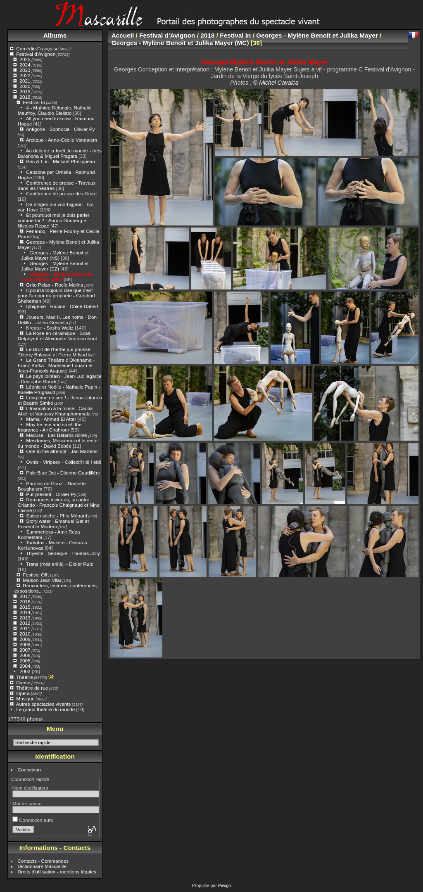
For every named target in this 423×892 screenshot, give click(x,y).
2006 (24, 655)
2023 (24, 70)
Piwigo (224, 885)
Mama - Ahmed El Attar (51, 419)
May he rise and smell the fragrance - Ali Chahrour (50, 427)
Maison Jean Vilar (42, 580)
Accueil (123, 35)
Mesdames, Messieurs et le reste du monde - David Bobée (57, 443)
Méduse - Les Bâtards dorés (56, 435)
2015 (24, 607)
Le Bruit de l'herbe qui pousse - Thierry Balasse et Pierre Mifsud (55, 351)
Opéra (23, 693)
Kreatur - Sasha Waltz (50, 327)
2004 (24, 666)
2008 (24, 644)
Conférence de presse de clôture (61, 193)
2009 (24, 639)
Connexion (29, 769)
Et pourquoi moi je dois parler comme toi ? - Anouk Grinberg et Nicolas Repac (54, 220)
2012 (24, 623)
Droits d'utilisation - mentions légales (57, 871)
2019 (24, 91)
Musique (25, 698)
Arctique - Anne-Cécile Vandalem (61, 139)
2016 (24, 601)
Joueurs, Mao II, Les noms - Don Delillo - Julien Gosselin (57, 319)
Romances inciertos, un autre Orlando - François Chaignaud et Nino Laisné (59, 505)
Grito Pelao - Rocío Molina (54, 284)
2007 (24, 649)
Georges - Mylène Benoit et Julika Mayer (317, 35)
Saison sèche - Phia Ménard (56, 515)
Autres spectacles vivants (43, 704)
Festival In (34, 102)
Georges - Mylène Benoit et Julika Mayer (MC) (56, 276)
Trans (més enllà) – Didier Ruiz (59, 564)
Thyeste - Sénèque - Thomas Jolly (63, 553)
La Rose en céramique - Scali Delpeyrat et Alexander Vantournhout (57, 335)
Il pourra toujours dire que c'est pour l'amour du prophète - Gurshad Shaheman (56, 295)
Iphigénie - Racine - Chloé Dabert (62, 306)
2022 (24, 75)
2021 (24, 80)
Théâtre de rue (32, 687)
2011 (24, 628)
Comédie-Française (37, 48)
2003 (24, 671)
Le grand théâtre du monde (45, 709)
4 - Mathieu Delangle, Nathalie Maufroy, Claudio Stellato (55, 110)
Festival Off (35, 574)
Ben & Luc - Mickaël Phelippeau (60, 161)
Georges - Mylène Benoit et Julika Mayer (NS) (55, 255)
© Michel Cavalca (276, 82)
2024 (24, 64)
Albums (55, 35)
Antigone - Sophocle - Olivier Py (60, 129)
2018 (24, 97)
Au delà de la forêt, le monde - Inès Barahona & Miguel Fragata (60, 153)
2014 (24, 612)
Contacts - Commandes (43, 861)
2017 (24, 596)
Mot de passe (27, 803)
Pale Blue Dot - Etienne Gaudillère (63, 472)
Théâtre (24, 677)
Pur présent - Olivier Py (51, 494)
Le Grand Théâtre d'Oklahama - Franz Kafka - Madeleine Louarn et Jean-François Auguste (56, 365)
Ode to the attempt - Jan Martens (61, 451)
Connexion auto (32, 820)
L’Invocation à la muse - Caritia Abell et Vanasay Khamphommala (55, 411)
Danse (23, 682)
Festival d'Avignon (35, 54)
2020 (24, 86)
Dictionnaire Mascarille (42, 866)
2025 (24, 59)
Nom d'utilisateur (30, 787)
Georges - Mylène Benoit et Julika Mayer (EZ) (55, 266)
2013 (24, 617)
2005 (24, 660)
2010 (24, 633)
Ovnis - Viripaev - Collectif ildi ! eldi (63, 462)
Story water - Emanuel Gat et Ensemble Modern (53, 523)
